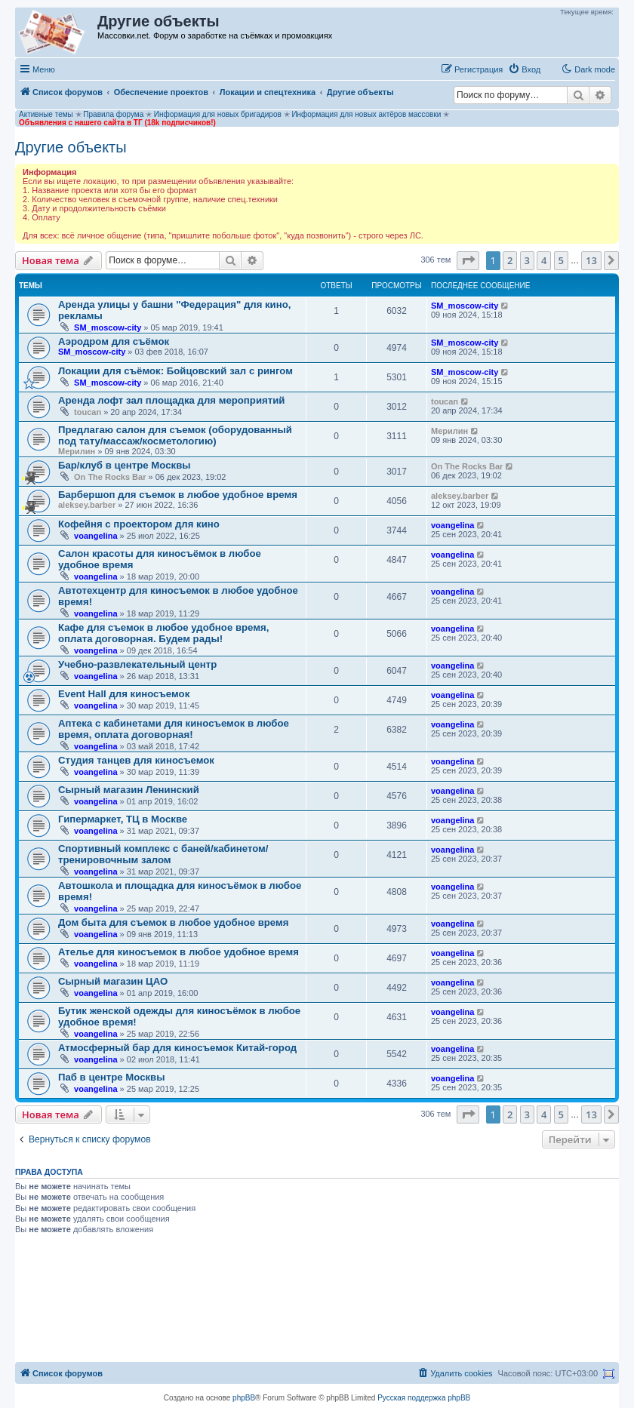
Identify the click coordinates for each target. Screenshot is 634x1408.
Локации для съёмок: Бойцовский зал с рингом (175, 371)
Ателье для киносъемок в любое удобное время (178, 952)
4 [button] (543, 260)
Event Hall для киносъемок (123, 693)
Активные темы (46, 114)
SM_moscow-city (107, 327)
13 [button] (591, 260)
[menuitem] (524, 69)
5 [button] (561, 260)
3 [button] (527, 260)
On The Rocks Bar (110, 476)
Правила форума (113, 114)
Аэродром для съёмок (113, 341)
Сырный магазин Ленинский (128, 789)
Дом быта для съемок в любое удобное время (173, 922)
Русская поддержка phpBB (423, 1398)
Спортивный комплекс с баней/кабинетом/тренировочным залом (163, 854)
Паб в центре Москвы (111, 1077)
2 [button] (509, 260)
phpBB (243, 1398)
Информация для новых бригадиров (218, 114)
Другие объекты (71, 147)
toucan (87, 412)
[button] (468, 260)
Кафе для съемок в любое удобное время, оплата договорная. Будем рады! (163, 633)
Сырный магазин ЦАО (113, 981)
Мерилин (76, 451)
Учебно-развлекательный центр (137, 664)
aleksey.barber (86, 504)
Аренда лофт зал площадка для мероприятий (171, 400)
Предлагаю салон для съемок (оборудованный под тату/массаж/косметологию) (175, 435)
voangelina (95, 535)
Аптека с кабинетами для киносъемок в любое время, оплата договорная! (173, 729)
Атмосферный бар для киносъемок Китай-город (177, 1047)
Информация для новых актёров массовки (366, 114)
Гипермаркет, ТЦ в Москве (122, 819)
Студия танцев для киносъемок (136, 760)
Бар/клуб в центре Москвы (124, 465)
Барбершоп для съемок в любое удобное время (177, 494)
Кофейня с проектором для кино (139, 524)
